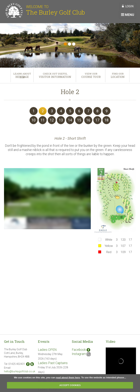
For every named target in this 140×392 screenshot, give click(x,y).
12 (52, 120)
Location (118, 77)
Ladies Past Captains (53, 363)
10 (34, 120)
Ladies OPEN (47, 350)
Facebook (81, 350)
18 (106, 120)
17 (97, 120)
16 (88, 120)
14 (70, 120)
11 (43, 120)
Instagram (81, 354)
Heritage (22, 77)
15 (79, 120)
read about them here (68, 377)
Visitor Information (55, 77)
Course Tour (91, 77)
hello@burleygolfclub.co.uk (19, 371)
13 (61, 120)
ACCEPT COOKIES (70, 385)
